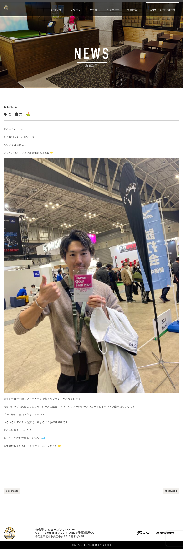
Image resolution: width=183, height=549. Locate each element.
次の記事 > (171, 491)
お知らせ (56, 9)
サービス (95, 9)
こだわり (76, 9)
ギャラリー (113, 9)
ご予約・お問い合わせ (163, 9)
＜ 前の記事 (12, 491)
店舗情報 (132, 9)
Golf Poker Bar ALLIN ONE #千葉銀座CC (22, 7)
